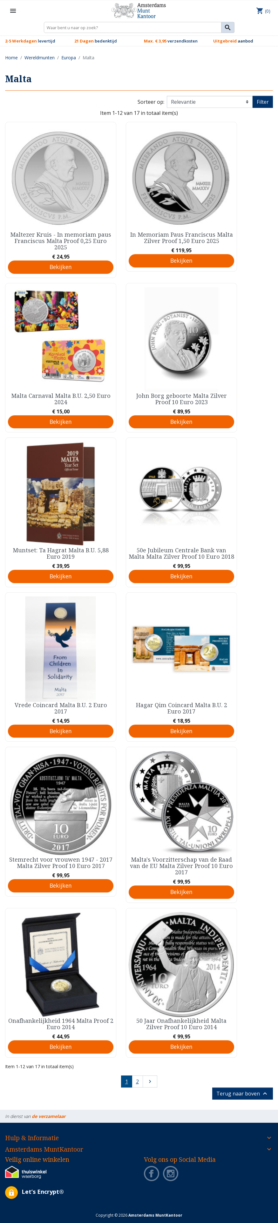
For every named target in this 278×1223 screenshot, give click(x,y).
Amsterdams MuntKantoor (44, 1149)
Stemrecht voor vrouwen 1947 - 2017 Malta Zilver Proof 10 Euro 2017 (60, 863)
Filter (263, 101)
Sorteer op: (151, 101)
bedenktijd (95, 41)
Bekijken (61, 267)
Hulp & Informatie (32, 1138)
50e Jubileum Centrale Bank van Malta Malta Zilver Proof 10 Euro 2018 (181, 553)
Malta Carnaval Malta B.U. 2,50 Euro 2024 (61, 399)
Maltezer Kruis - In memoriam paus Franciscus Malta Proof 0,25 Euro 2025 (60, 241)
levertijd (30, 41)
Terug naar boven (242, 1093)
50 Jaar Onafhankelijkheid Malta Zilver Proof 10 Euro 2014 (181, 1024)
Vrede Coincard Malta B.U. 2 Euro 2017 (61, 708)
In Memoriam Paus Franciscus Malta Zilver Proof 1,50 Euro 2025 (181, 238)
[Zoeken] (139, 27)
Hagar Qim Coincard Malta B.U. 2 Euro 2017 (181, 708)
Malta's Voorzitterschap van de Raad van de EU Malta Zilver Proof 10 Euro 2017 (181, 866)
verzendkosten (171, 41)
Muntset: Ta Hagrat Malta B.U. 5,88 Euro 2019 (61, 553)
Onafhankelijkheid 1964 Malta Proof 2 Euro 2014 (60, 1024)
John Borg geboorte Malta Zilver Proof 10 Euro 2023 (181, 399)
